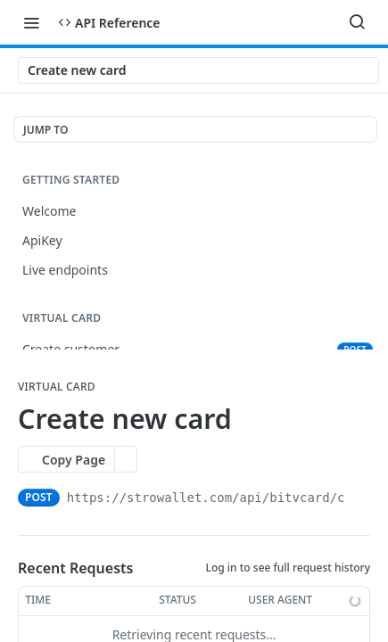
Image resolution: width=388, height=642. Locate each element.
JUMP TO (45, 129)
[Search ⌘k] (356, 22)
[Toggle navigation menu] (31, 22)
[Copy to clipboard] (361, 497)
